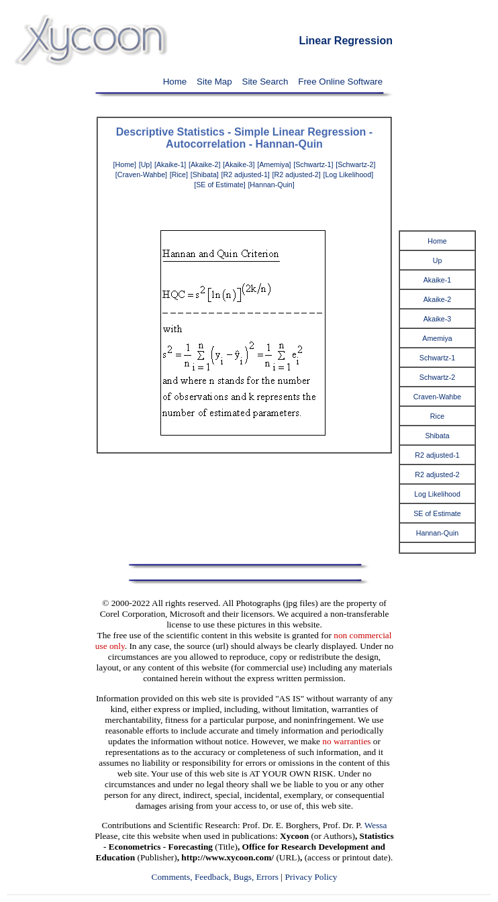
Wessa (375, 825)
